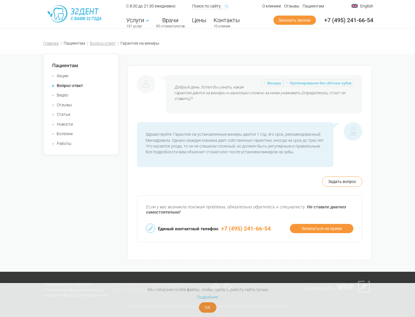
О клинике (271, 8)
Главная (51, 43)
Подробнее (207, 297)
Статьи (63, 114)
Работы (64, 143)
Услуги (137, 22)
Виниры (274, 83)
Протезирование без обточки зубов (320, 83)
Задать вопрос (342, 181)
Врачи (170, 22)
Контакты (227, 22)
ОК (207, 307)
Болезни (65, 133)
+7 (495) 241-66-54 (348, 22)
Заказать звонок (294, 22)
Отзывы (291, 8)
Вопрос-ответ (103, 43)
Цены (199, 22)
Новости (65, 124)
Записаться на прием (321, 228)
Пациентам (313, 8)
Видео (62, 95)
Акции (62, 75)
